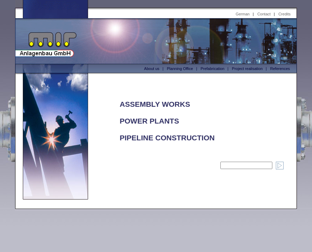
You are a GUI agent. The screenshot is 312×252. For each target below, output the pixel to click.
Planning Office (180, 68)
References (280, 68)
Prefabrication (212, 68)
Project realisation (247, 68)
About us (151, 68)
